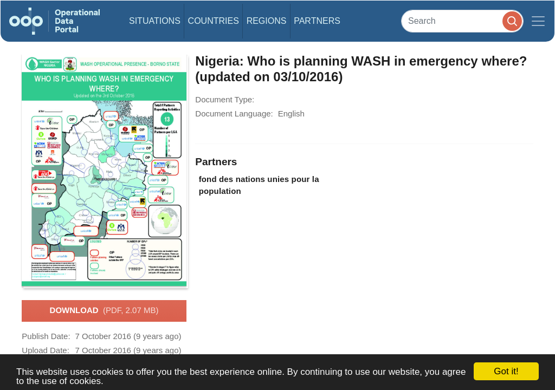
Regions (267, 20)
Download (104, 311)
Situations (154, 20)
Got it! (506, 371)
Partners (317, 20)
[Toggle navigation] (538, 21)
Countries (213, 20)
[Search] (462, 21)
